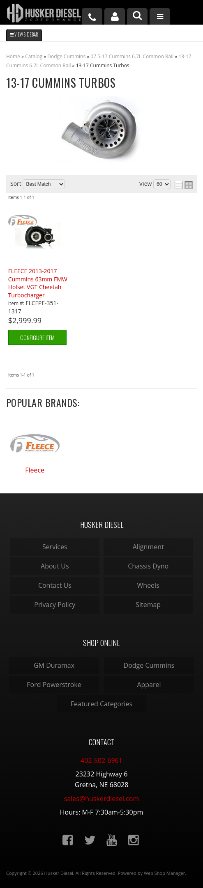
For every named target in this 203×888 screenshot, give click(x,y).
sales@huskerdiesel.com (101, 798)
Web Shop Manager (164, 873)
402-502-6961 (101, 760)
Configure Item (37, 337)
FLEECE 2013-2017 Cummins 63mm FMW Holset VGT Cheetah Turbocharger (37, 283)
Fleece (34, 470)
